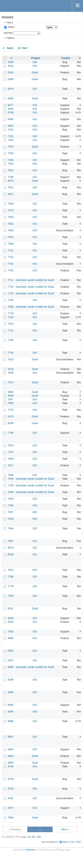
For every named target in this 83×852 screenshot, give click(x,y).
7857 (10, 399)
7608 (10, 458)
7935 (10, 492)
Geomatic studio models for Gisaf (35, 280)
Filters (9, 22)
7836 (10, 475)
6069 (10, 98)
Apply (10, 48)
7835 (10, 372)
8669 (10, 762)
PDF (78, 842)
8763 (10, 788)
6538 (10, 423)
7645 (10, 230)
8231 (10, 608)
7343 (10, 159)
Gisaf (35, 72)
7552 (10, 170)
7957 (10, 541)
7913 (10, 445)
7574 (10, 323)
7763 (10, 270)
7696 (10, 306)
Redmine (30, 849)
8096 (10, 667)
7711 (10, 280)
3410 (10, 65)
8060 (10, 638)
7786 (10, 576)
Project (35, 58)
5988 (10, 79)
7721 (10, 250)
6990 (10, 119)
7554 (10, 163)
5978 (10, 88)
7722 (10, 330)
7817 (10, 465)
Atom (65, 842)
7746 (10, 352)
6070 (10, 180)
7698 (10, 243)
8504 (10, 749)
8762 (10, 798)
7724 (10, 452)
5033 (10, 72)
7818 (10, 518)
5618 (10, 369)
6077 (10, 105)
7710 (10, 286)
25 (29, 836)
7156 (10, 177)
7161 (10, 136)
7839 (10, 498)
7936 (10, 478)
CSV (72, 842)
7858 (10, 403)
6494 (10, 108)
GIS (35, 62)
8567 (10, 736)
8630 (10, 756)
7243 (10, 129)
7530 (10, 153)
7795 (10, 432)
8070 (10, 547)
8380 (10, 692)
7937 (10, 512)
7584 (10, 817)
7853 (10, 631)
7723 (10, 409)
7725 (10, 293)
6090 (10, 392)
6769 (10, 112)
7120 (10, 317)
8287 (10, 660)
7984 (10, 528)
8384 (10, 711)
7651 (10, 223)
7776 (10, 313)
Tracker (65, 58)
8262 (10, 621)
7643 (10, 237)
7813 (10, 359)
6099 (10, 395)
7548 (10, 595)
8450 (10, 704)
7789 (10, 340)
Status (10, 27)
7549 (10, 203)
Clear (24, 48)
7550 (10, 217)
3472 (10, 416)
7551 (10, 187)
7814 (10, 569)
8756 (10, 778)
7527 (10, 382)
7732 (10, 257)
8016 (10, 554)
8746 (10, 766)
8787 (10, 807)
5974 (10, 194)
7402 (10, 139)
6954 (10, 125)
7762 (10, 263)
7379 (10, 146)
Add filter (8, 33)
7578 (10, 210)
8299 (10, 679)
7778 (10, 586)
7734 (10, 300)
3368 (10, 62)
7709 (10, 485)
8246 (10, 618)
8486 (10, 721)
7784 (10, 505)
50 (33, 836)
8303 (10, 650)
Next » (65, 829)
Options (10, 38)
